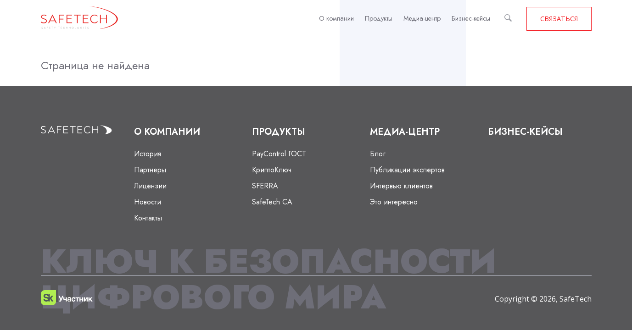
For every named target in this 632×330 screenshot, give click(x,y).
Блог (378, 153)
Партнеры (150, 170)
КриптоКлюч (271, 170)
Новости (147, 202)
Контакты (148, 218)
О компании (336, 18)
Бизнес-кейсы (471, 18)
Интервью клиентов (401, 186)
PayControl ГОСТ (279, 153)
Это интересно (394, 202)
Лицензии (150, 186)
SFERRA (265, 186)
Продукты (378, 18)
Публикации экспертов (407, 170)
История (147, 153)
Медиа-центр (422, 18)
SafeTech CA (272, 202)
